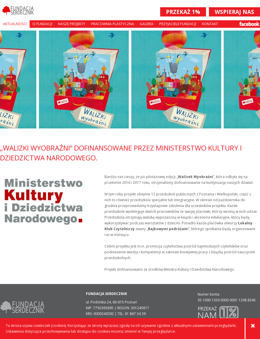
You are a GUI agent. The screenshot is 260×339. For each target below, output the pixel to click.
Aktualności (15, 23)
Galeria (147, 23)
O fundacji (42, 23)
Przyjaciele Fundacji (177, 23)
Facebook (249, 24)
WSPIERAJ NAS (234, 12)
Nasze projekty (71, 23)
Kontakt (210, 23)
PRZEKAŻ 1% (183, 12)
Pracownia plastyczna (112, 23)
